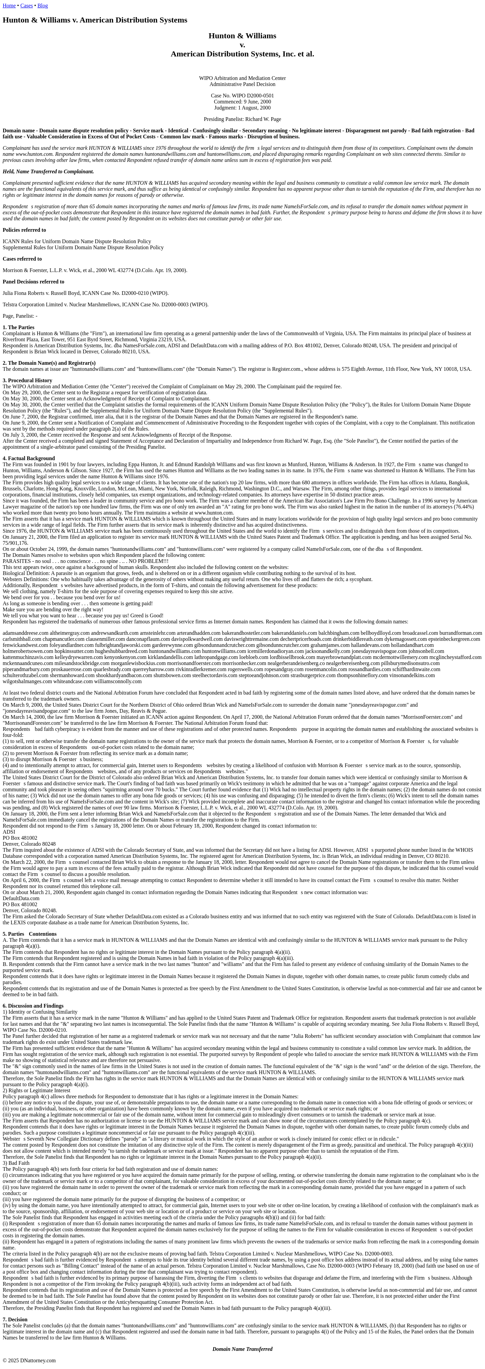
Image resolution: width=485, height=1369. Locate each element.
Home (9, 5)
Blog (43, 5)
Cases (26, 5)
